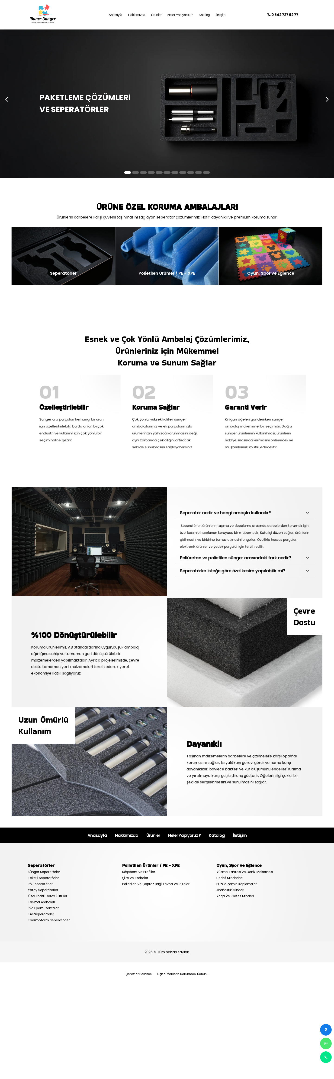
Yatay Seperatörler (43, 890)
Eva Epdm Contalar (43, 908)
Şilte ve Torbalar (135, 878)
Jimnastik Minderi (230, 890)
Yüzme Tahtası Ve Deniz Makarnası (244, 872)
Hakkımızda (126, 835)
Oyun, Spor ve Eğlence (239, 865)
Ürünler (153, 835)
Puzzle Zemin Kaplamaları (236, 884)
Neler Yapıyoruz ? (184, 835)
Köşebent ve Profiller (138, 872)
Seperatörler (41, 865)
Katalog (217, 835)
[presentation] (7, 99)
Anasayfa (97, 835)
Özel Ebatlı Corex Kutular (47, 896)
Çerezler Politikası (138, 974)
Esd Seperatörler (41, 914)
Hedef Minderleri (229, 878)
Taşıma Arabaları (41, 902)
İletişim (240, 835)
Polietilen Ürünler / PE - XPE (151, 865)
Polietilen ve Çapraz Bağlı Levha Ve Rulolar (155, 884)
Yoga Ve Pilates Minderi (235, 896)
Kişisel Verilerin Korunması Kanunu (183, 974)
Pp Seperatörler (40, 884)
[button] (127, 172)
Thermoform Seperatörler (49, 920)
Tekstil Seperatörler (43, 878)
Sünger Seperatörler (44, 872)
